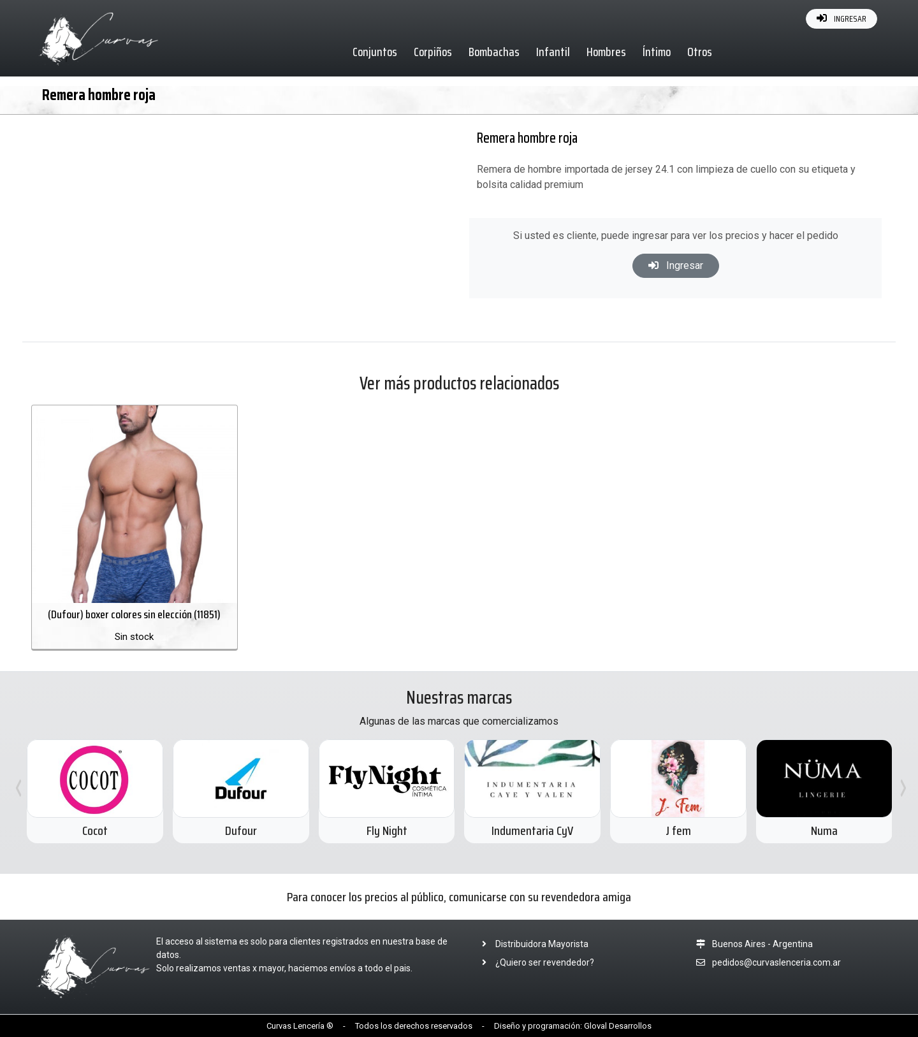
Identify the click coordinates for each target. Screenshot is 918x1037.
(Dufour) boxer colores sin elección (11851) (134, 614)
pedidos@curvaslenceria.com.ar (776, 962)
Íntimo (657, 51)
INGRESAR (841, 18)
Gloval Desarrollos (618, 1026)
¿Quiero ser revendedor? (534, 962)
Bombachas (494, 51)
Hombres (606, 51)
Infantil (553, 51)
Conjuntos (375, 51)
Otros (699, 51)
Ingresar (675, 265)
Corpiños (433, 51)
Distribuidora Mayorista (531, 944)
